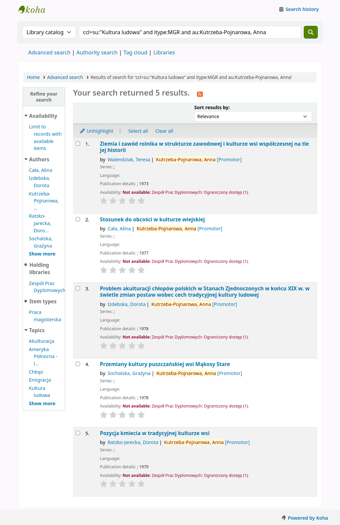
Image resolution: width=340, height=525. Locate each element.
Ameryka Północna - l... (43, 356)
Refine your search (44, 97)
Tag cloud (135, 52)
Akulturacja (41, 341)
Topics (37, 330)
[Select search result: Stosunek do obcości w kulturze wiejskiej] (78, 219)
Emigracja (40, 380)
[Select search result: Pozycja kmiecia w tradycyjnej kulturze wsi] (78, 433)
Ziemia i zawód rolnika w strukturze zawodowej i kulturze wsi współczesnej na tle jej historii (204, 147)
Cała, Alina (40, 170)
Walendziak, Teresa (129, 159)
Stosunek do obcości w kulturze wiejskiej (152, 219)
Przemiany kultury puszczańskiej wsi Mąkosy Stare (165, 364)
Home (33, 77)
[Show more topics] (42, 403)
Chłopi (36, 372)
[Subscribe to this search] (200, 93)
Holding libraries (39, 269)
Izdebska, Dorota (127, 304)
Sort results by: (212, 107)
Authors (39, 159)
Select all (138, 131)
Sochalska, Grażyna (129, 373)
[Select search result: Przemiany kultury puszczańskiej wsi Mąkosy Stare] (78, 364)
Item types (42, 301)
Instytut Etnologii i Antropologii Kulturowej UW (35, 9)
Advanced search (49, 52)
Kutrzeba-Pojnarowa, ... (44, 200)
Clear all (164, 131)
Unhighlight (96, 131)
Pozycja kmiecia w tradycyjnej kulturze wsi (155, 433)
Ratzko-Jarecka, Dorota (133, 442)
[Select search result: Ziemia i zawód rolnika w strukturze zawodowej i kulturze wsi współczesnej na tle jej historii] (78, 143)
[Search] (311, 32)
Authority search (97, 52)
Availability (43, 115)
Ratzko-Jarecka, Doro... (40, 223)
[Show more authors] (42, 254)
